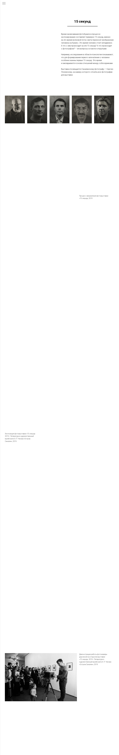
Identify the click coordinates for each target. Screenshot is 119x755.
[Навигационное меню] (4, 3)
